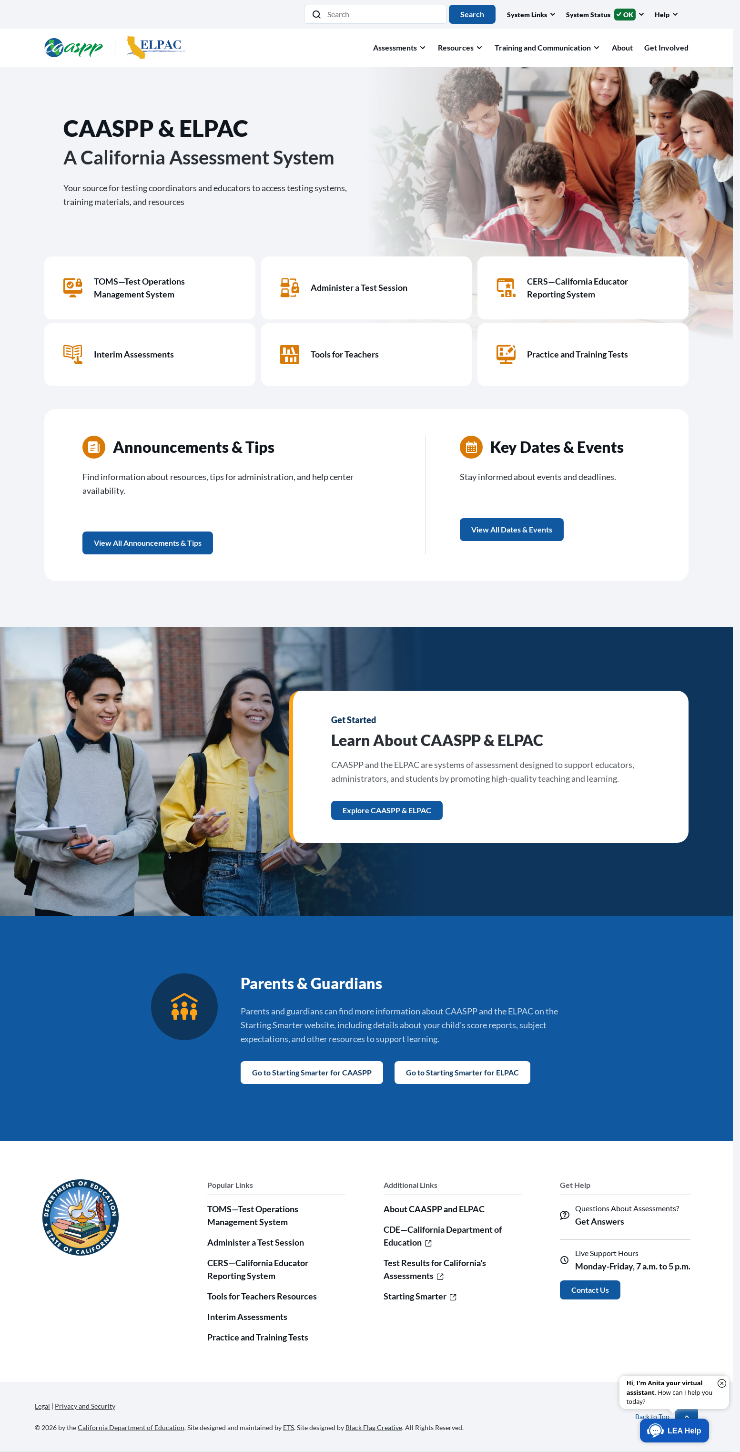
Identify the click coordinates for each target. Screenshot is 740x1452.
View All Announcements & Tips (148, 542)
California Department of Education (131, 1427)
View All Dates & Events (511, 529)
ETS (288, 1427)
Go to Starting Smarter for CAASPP (312, 1072)
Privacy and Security (85, 1406)
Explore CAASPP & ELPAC (387, 810)
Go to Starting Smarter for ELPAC (462, 1072)
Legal (42, 1406)
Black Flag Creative (373, 1427)
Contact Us (590, 1289)
